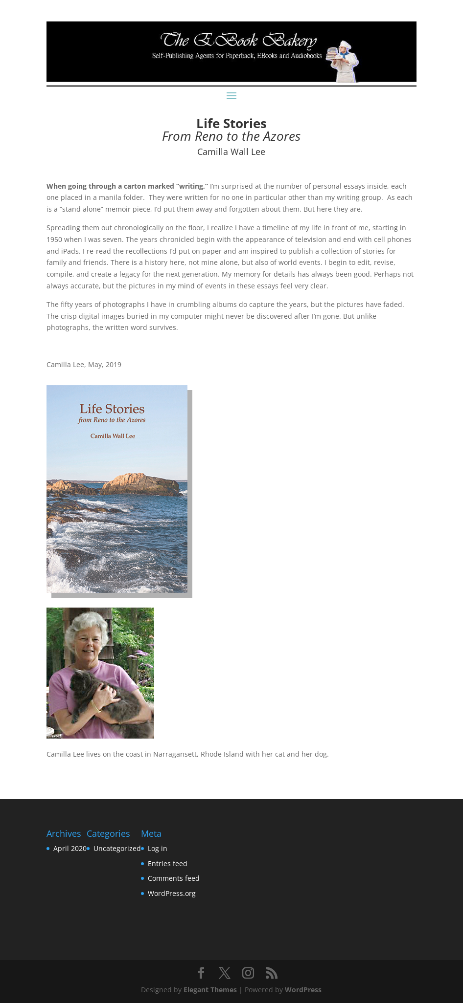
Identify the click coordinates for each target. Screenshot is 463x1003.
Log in (157, 848)
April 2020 (70, 848)
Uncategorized (117, 848)
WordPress (303, 989)
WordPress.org (172, 893)
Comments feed (174, 878)
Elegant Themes (210, 989)
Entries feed (167, 863)
